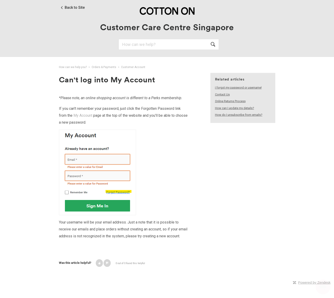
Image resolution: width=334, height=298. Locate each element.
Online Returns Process (230, 101)
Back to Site (75, 7)
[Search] (169, 44)
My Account (82, 115)
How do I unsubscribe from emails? (238, 114)
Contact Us (222, 94)
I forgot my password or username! (238, 87)
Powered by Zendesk (314, 282)
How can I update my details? (234, 108)
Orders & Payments (104, 67)
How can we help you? (73, 67)
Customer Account (133, 67)
